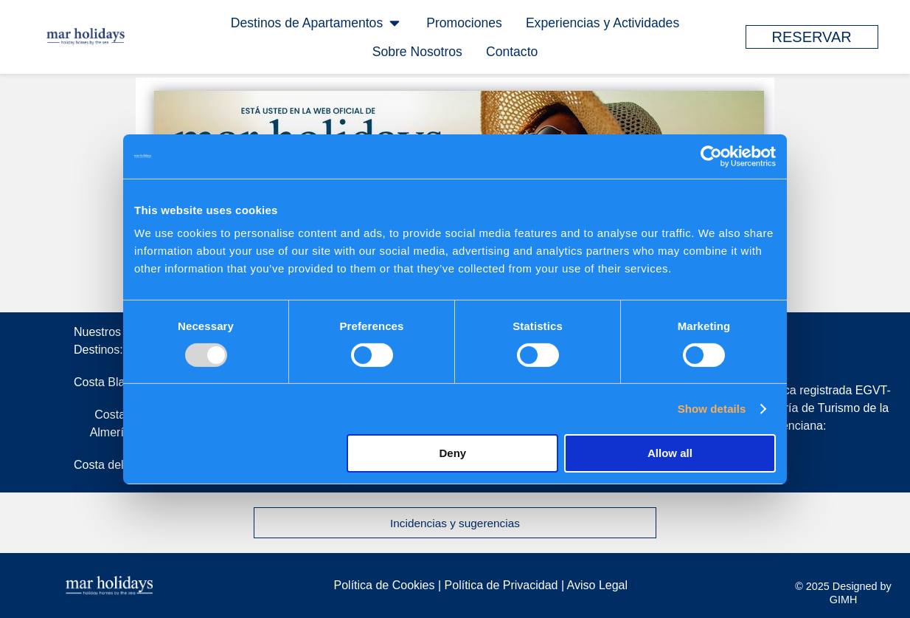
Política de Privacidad (503, 585)
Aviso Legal (597, 585)
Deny (453, 453)
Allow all (669, 453)
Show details (712, 408)
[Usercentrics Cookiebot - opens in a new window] (711, 156)
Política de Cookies (384, 585)
